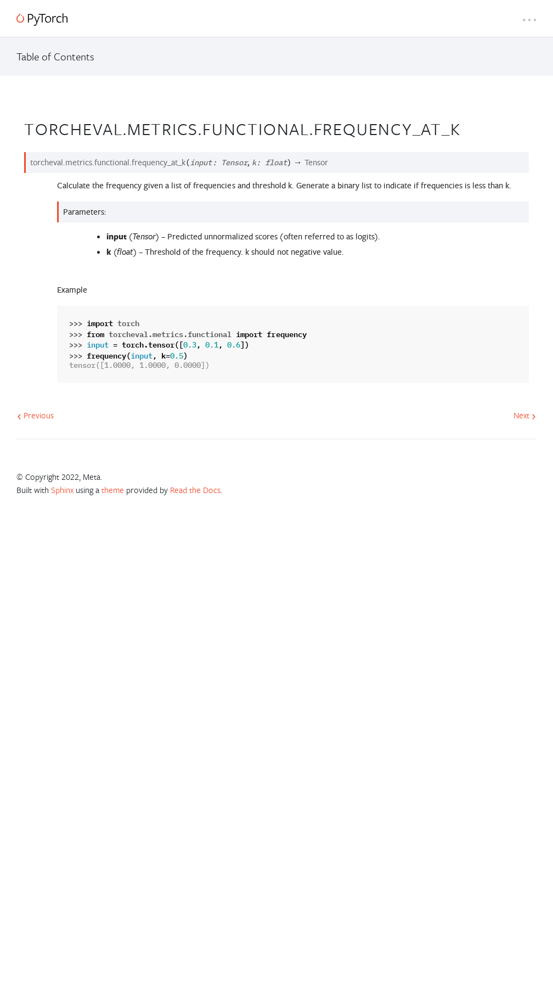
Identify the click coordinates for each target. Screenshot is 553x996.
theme (112, 489)
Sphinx (62, 489)
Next (525, 415)
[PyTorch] (41, 19)
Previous (35, 415)
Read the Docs (195, 489)
